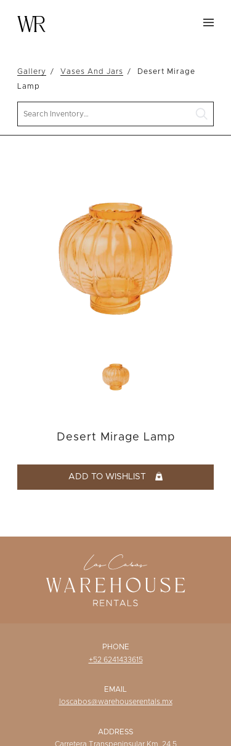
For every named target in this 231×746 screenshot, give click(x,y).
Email (115, 689)
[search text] (115, 114)
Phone (115, 647)
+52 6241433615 (116, 659)
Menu (208, 22)
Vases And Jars (91, 71)
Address (115, 732)
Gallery (31, 71)
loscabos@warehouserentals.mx (115, 701)
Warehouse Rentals (31, 24)
